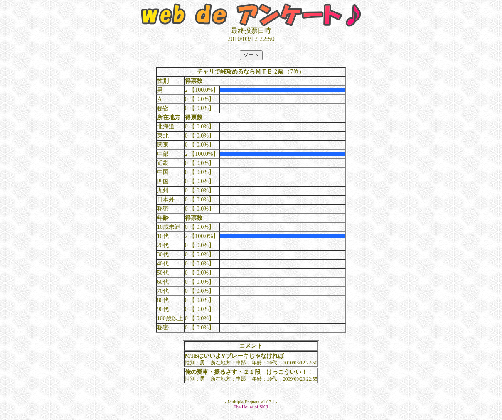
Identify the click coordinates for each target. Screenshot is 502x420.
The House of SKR (251, 406)
